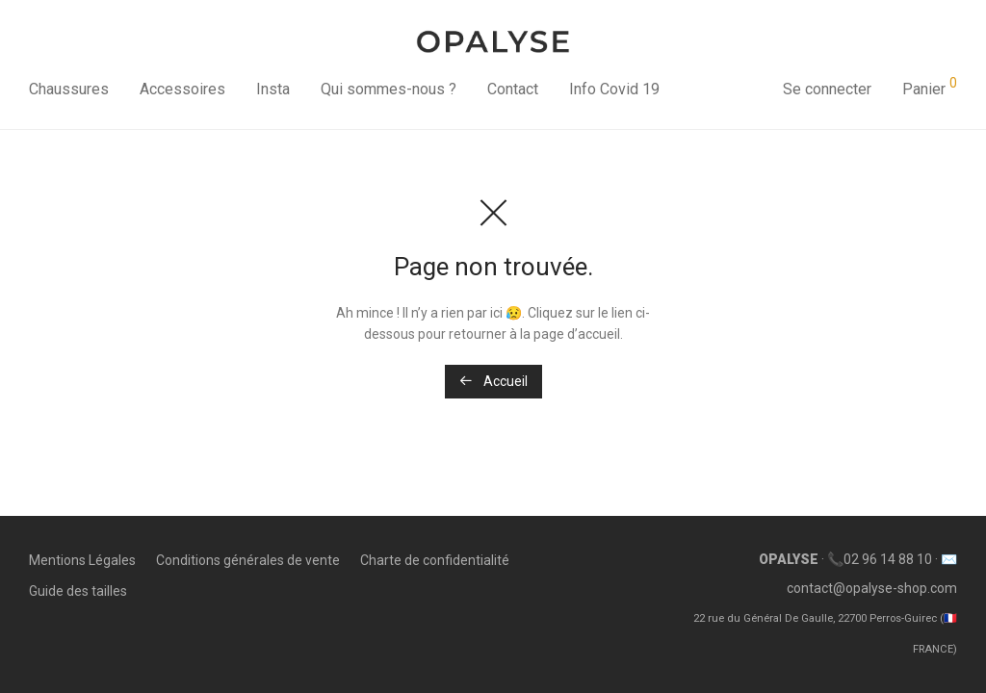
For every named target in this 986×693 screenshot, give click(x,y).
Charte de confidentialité (434, 560)
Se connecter (827, 89)
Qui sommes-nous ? (388, 89)
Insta (273, 89)
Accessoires (182, 89)
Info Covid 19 (614, 89)
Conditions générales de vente (248, 560)
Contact (512, 89)
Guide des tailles (78, 591)
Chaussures (69, 89)
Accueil (493, 381)
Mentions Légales (82, 560)
